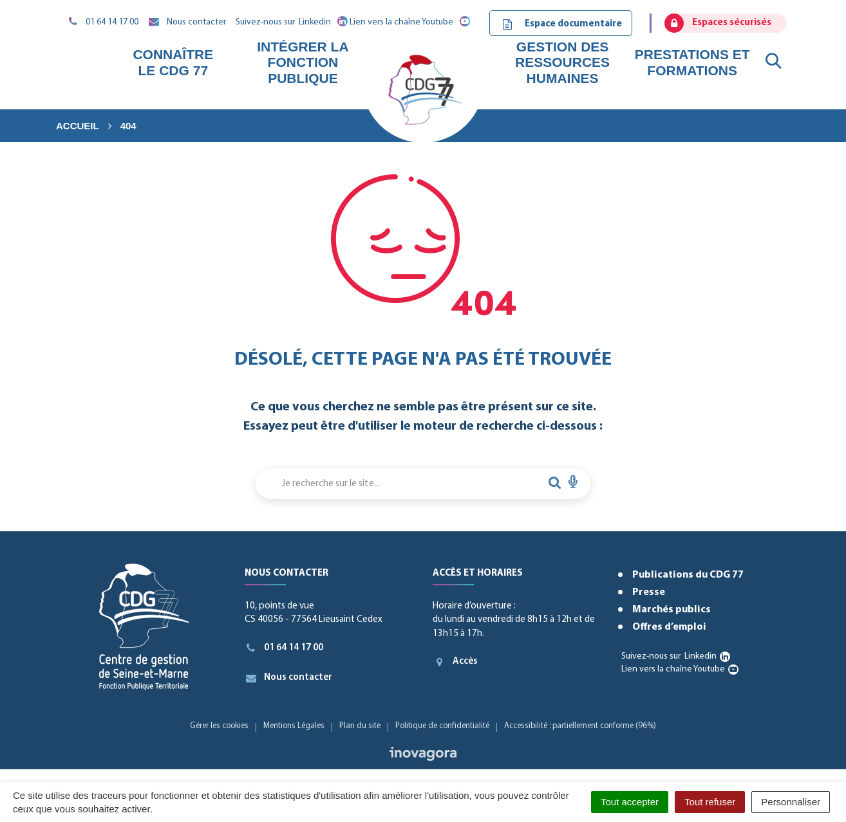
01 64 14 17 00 (284, 648)
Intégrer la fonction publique (302, 62)
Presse (648, 592)
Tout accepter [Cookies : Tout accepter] (630, 801)
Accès (455, 662)
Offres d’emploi (669, 627)
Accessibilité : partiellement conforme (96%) (580, 726)
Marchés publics (671, 610)
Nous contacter (289, 678)
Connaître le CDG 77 (173, 62)
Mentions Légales (293, 726)
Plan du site (360, 726)
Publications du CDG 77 (688, 575)
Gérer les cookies (219, 726)
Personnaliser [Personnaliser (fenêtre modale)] (790, 801)
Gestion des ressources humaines (562, 62)
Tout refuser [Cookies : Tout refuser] (709, 801)
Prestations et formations (692, 62)
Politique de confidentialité (442, 726)
